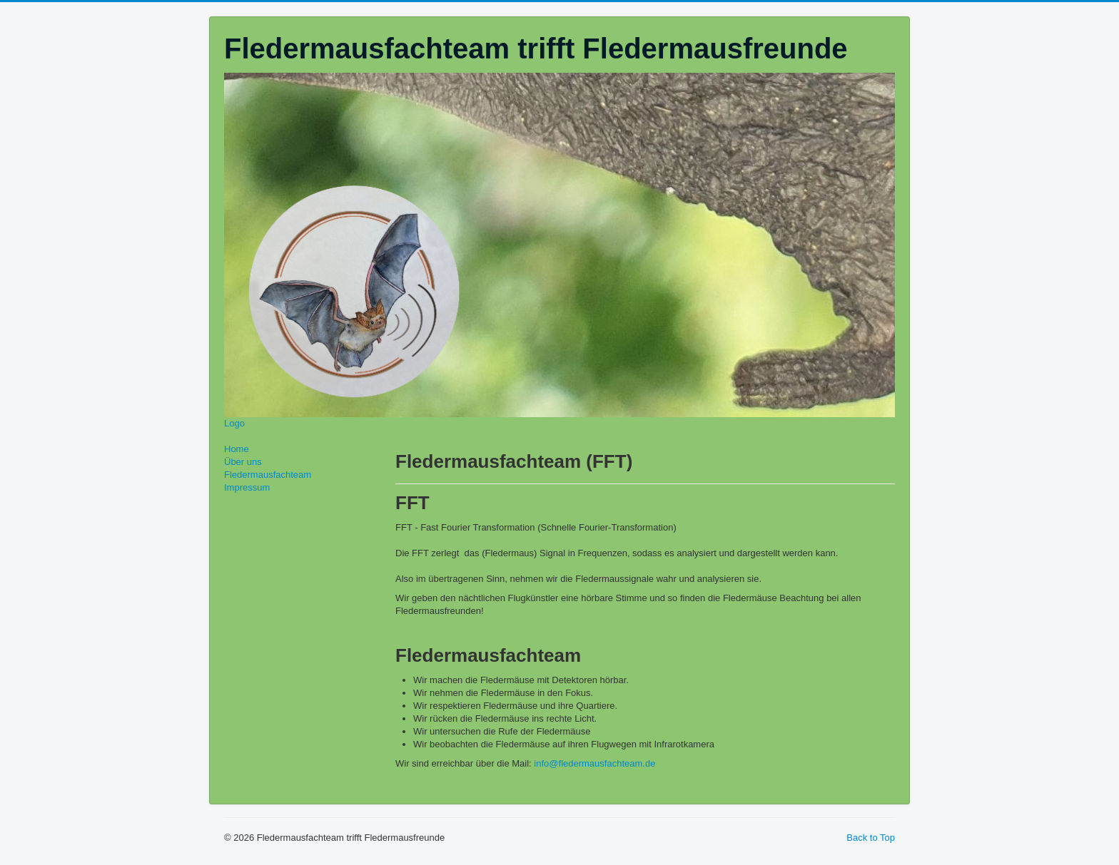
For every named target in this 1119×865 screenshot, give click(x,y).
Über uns (243, 461)
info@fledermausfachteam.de (594, 763)
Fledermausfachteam (267, 474)
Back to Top (870, 837)
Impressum (247, 487)
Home (236, 449)
